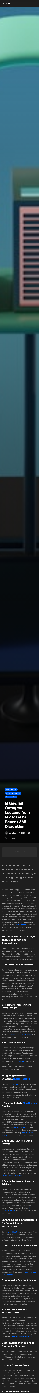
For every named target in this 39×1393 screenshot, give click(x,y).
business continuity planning (12, 1176)
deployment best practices (21, 1034)
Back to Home (9, 3)
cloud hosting (21, 925)
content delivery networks (22, 1336)
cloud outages (20, 1061)
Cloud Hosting (21, 1079)
